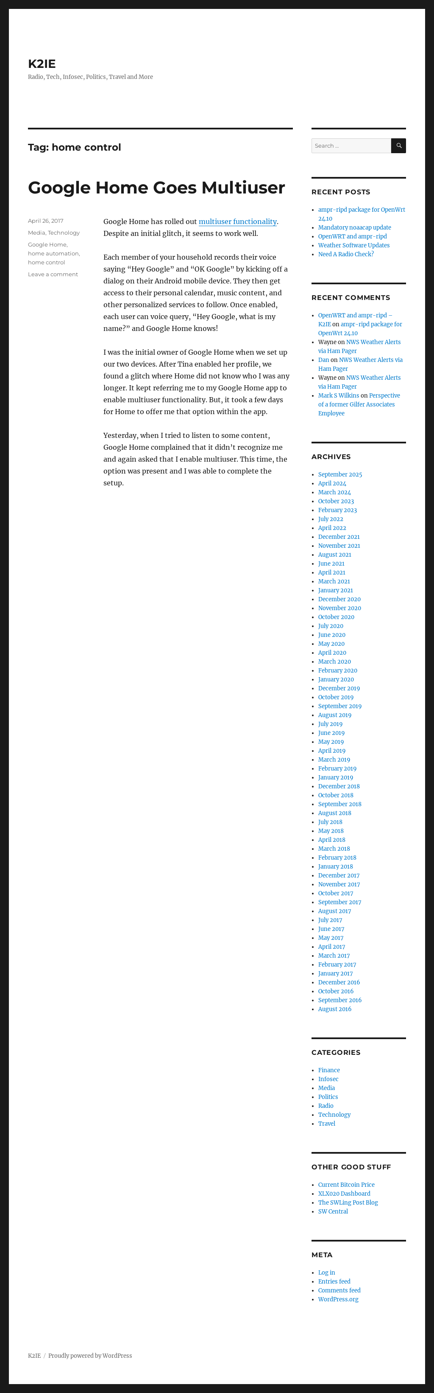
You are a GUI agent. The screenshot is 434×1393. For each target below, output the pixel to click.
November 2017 (339, 884)
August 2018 (334, 813)
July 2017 (330, 920)
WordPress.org (338, 1299)
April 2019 (332, 750)
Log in (326, 1272)
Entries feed (334, 1281)
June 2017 (331, 929)
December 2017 (339, 875)
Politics (328, 1097)
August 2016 (335, 1009)
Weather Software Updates (354, 245)
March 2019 (334, 759)
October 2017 (335, 893)
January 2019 (335, 777)
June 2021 (331, 563)
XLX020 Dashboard (344, 1193)
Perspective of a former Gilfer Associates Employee (359, 404)
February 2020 (337, 670)
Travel (326, 1123)
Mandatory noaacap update (354, 227)
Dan (323, 360)
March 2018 (334, 848)
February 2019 (337, 768)
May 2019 (331, 742)
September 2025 (340, 474)
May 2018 (331, 831)
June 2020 (331, 635)
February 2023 (337, 510)
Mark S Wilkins (338, 395)
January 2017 (335, 973)
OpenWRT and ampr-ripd (352, 236)
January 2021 (335, 590)
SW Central (333, 1211)
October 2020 (336, 617)
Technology (64, 232)
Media (36, 232)
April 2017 (331, 946)
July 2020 (330, 626)
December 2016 (339, 982)
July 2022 (330, 519)
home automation (53, 253)
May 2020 (331, 643)
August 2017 (334, 911)
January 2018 (335, 866)
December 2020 (339, 599)
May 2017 (331, 938)
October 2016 (336, 991)
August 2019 (335, 715)
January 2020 (336, 679)
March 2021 (334, 581)
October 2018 (335, 795)
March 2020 (334, 661)
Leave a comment (53, 274)
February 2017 (337, 964)
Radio (326, 1106)
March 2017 (334, 955)
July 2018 (330, 822)
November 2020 (339, 608)
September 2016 (340, 1000)
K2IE (42, 63)
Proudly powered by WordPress (90, 1355)
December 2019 (339, 688)
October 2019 (336, 697)
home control (46, 262)
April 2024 (332, 483)
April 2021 (331, 572)
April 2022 (332, 528)
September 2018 (340, 804)
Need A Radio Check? (346, 254)
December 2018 (339, 786)
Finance (329, 1070)
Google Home (47, 244)
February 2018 (337, 857)
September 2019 (340, 706)
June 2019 (331, 733)
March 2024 (334, 492)
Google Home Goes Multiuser (156, 187)
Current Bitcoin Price (346, 1184)
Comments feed (339, 1290)
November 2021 (339, 545)
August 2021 (334, 554)
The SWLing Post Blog (348, 1202)
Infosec (328, 1079)
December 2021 (339, 537)
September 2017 (340, 902)
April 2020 (332, 652)
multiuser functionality (238, 221)
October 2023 (336, 501)
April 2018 (331, 840)
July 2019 (330, 724)
